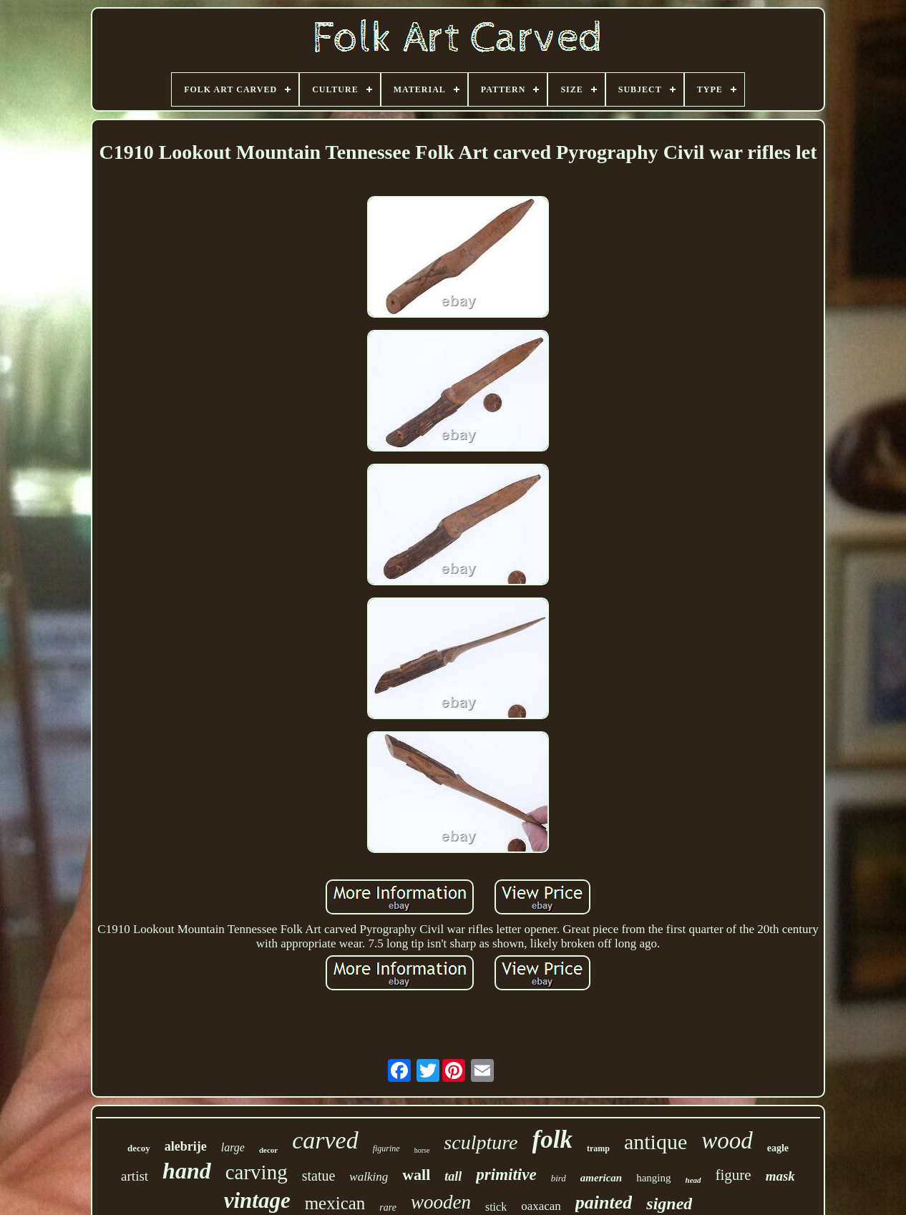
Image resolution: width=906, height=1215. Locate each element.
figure (733, 1175)
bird (558, 1178)
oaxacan (541, 1206)
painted (603, 1202)
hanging (653, 1178)
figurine (386, 1148)
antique (655, 1141)
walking (368, 1177)
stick (496, 1207)
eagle (778, 1148)
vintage (257, 1200)
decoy (138, 1148)
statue (319, 1176)
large (233, 1147)
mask (780, 1176)
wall (416, 1175)
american (601, 1178)
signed (669, 1203)
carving (256, 1172)
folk (552, 1139)
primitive (506, 1175)
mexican (335, 1203)
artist (134, 1176)
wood (727, 1140)
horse (422, 1150)
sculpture (480, 1142)
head (693, 1180)
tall (453, 1176)
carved (325, 1140)
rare (387, 1207)
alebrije (186, 1146)
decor (268, 1150)
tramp (598, 1148)
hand (186, 1171)
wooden (441, 1202)
